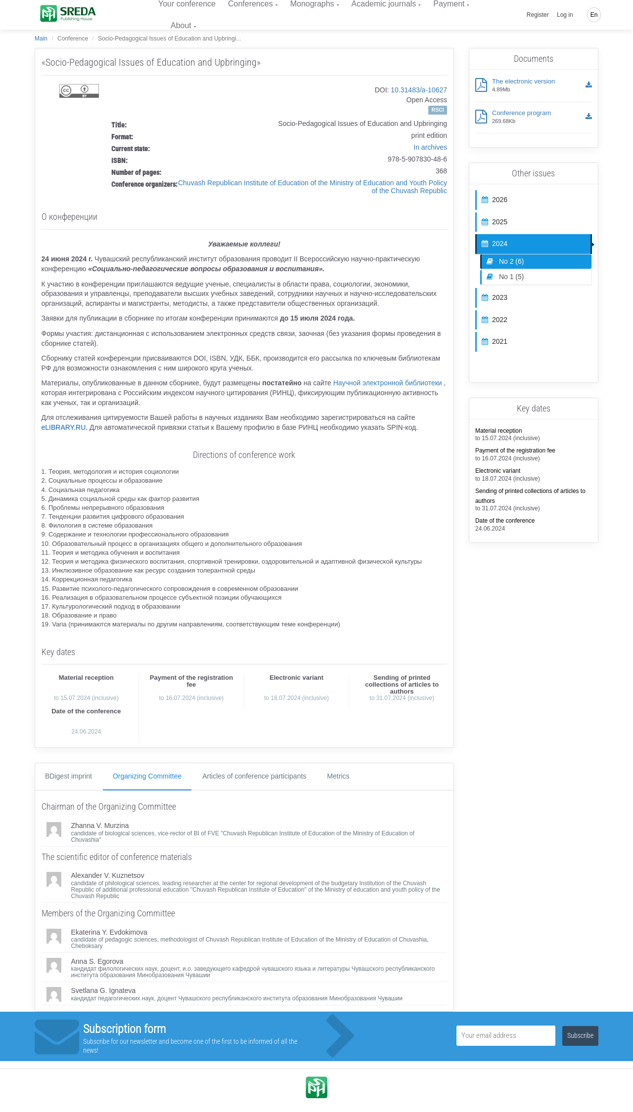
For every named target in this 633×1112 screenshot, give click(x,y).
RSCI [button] (438, 110)
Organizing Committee (147, 776)
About (181, 25)
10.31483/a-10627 (419, 90)
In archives (430, 147)
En (594, 14)
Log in (565, 14)
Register (538, 14)
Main (41, 38)
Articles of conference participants (254, 776)
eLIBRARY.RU (64, 427)
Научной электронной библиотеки (387, 383)
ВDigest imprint (68, 776)
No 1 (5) (505, 277)
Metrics (338, 776)
